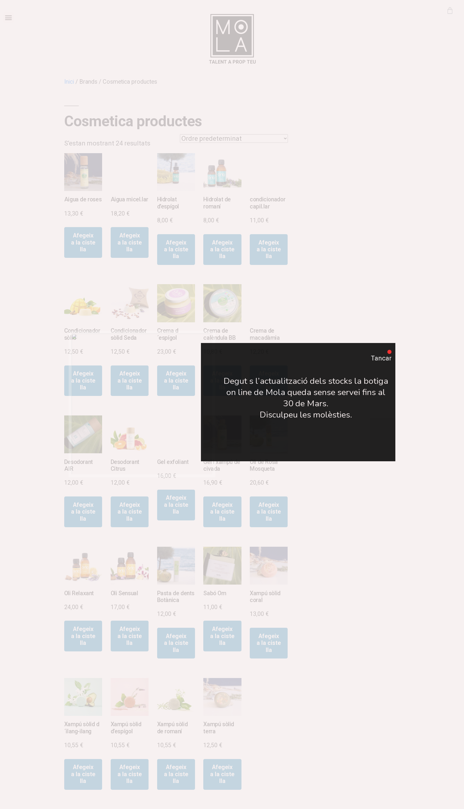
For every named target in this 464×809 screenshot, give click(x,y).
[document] (232, 404)
